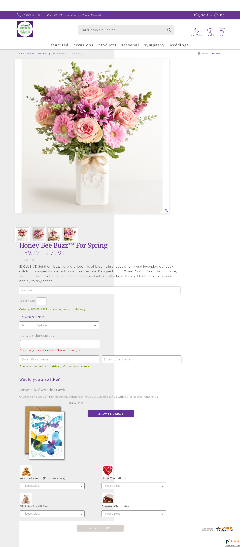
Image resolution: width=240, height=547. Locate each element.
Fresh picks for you (91, 413)
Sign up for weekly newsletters (161, 411)
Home (21, 50)
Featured (31, 50)
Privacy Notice (171, 543)
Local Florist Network (194, 543)
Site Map (215, 543)
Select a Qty (128, 119)
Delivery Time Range (136, 154)
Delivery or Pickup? (133, 135)
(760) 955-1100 (31, 15)
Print (203, 50)
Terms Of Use (151, 543)
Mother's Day (44, 50)
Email (217, 50)
